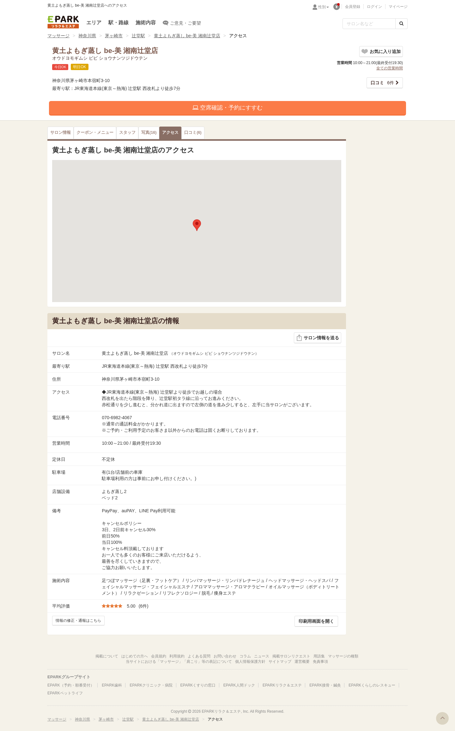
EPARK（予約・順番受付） (70, 685)
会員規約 (158, 656)
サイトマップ (280, 661)
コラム (245, 656)
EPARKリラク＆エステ (63, 22)
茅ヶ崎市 (114, 35)
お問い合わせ (225, 656)
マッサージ (58, 35)
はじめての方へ (134, 656)
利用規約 (177, 656)
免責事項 (320, 661)
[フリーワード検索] (369, 23)
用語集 (319, 656)
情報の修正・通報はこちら (78, 620)
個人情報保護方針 (250, 661)
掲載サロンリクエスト (291, 656)
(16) (148, 132)
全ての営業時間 (389, 68)
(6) (192, 132)
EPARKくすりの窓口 (198, 685)
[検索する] (401, 24)
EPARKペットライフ (65, 693)
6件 (382, 82)
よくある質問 (199, 656)
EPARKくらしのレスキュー (372, 685)
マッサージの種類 (343, 656)
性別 (323, 7)
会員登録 (352, 6)
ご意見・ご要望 (182, 23)
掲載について (106, 656)
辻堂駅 (138, 35)
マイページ (398, 6)
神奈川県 (87, 35)
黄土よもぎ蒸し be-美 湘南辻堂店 (187, 35)
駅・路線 (118, 22)
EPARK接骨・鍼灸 (325, 685)
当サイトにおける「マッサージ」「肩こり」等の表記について (179, 661)
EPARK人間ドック (239, 685)
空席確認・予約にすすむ (227, 107)
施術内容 (146, 22)
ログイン (374, 6)
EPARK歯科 (112, 685)
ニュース (261, 656)
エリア (93, 22)
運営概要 (302, 661)
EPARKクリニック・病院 (151, 685)
